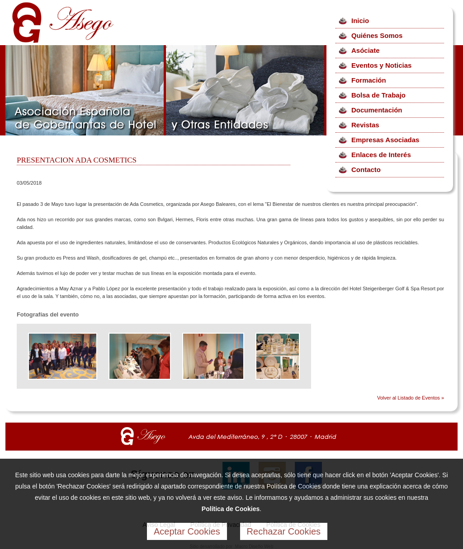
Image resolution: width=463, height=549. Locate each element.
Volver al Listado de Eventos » (410, 397)
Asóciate (365, 50)
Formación (368, 80)
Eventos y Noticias (381, 65)
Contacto (366, 169)
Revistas (365, 125)
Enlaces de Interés (381, 154)
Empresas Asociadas (385, 140)
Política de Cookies (231, 508)
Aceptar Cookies (187, 531)
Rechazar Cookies (284, 531)
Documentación (376, 110)
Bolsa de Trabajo (378, 95)
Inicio (360, 20)
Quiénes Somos (376, 35)
